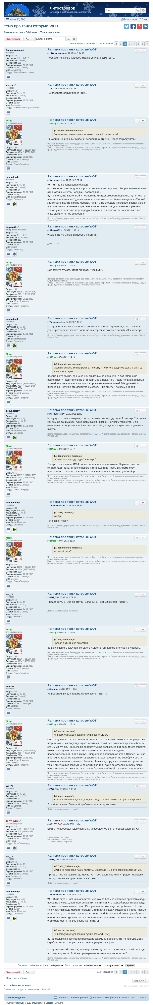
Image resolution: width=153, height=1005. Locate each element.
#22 (49, 88)
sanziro (10, 686)
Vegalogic (50, 1003)
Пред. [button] (116, 43)
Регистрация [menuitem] (130, 19)
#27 (49, 322)
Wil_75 (9, 594)
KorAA (9, 85)
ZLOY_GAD (12, 821)
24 (19, 190)
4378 (20, 834)
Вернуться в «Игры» (16, 978)
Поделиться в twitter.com (126, 26)
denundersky (13, 177)
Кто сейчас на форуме (17, 985)
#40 (49, 895)
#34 (49, 633)
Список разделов (15, 997)
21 (19, 699)
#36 (49, 724)
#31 (49, 506)
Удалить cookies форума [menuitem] (105, 997)
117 (19, 98)
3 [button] (129, 43)
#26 (49, 265)
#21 (49, 53)
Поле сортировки (83, 965)
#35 (49, 689)
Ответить (12, 39)
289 (19, 63)
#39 (49, 859)
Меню (13, 19)
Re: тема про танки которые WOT (71, 49)
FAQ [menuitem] (23, 19)
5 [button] (138, 43)
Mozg (9, 120)
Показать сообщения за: (41, 965)
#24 (49, 180)
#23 (49, 124)
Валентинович (14, 50)
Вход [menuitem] (144, 19)
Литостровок (62, 8)
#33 (49, 597)
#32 (49, 541)
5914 (20, 155)
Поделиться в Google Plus (139, 26)
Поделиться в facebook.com (133, 26)
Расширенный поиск (143, 10)
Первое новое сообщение (82, 43)
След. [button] (147, 43)
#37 (49, 789)
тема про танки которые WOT (31, 26)
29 (19, 607)
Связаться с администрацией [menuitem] (73, 997)
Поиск (138, 10)
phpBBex (20, 1003)
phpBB (35, 1003)
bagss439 (11, 227)
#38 (49, 824)
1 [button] (120, 43)
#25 (49, 230)
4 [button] (134, 43)
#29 (49, 414)
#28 (49, 357)
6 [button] (142, 43)
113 (19, 240)
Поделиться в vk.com (145, 26)
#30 (49, 449)
